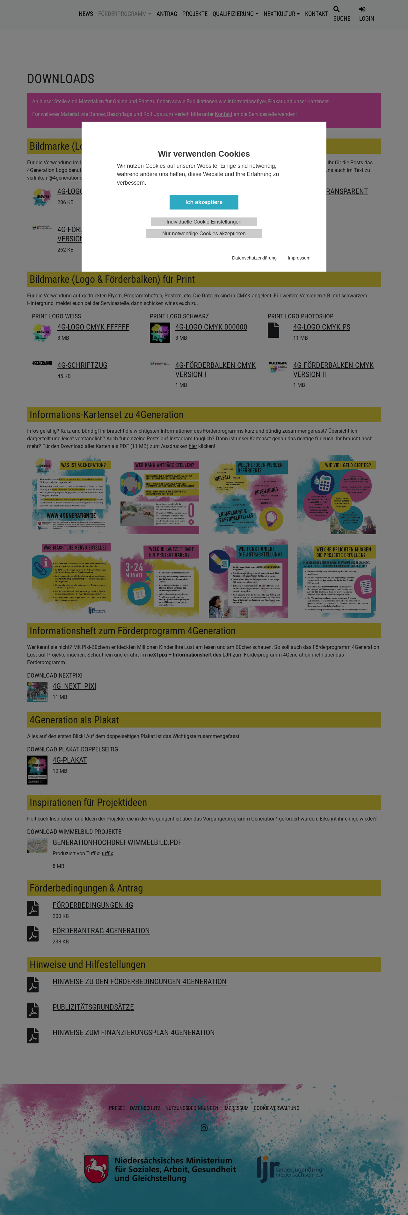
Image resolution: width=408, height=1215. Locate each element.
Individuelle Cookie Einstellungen (204, 221)
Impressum (299, 257)
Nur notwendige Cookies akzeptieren (203, 233)
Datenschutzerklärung (254, 257)
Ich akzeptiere (204, 202)
